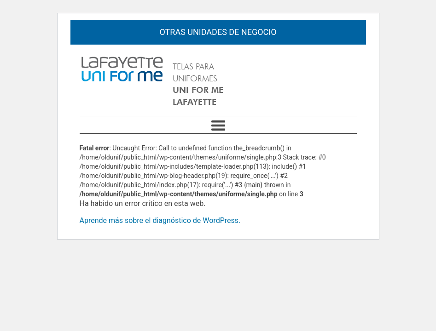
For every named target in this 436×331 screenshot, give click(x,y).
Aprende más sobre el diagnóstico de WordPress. (160, 220)
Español (346, 62)
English (328, 62)
